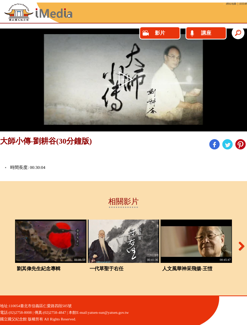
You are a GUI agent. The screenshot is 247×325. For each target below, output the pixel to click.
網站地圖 (231, 3)
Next (239, 246)
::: (224, 3)
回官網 (243, 3)
